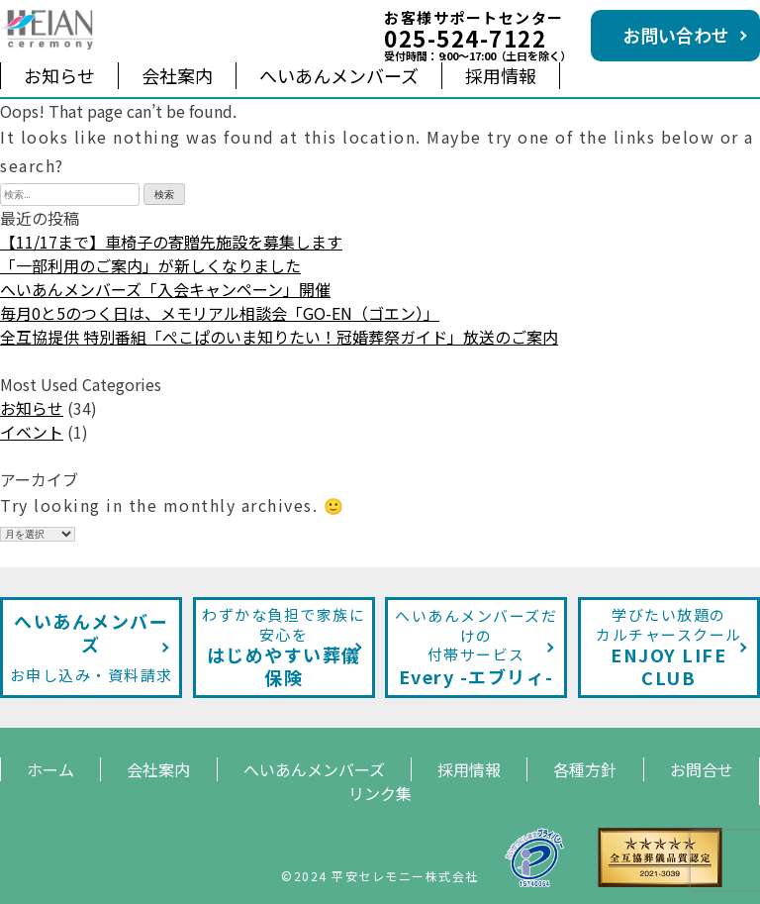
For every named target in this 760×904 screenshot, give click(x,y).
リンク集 (380, 793)
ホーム (50, 769)
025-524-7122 (465, 37)
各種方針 (585, 769)
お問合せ (701, 769)
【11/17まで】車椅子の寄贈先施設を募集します (171, 241)
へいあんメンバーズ (339, 75)
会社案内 (177, 75)
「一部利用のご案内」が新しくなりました (150, 265)
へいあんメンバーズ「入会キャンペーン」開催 (165, 289)
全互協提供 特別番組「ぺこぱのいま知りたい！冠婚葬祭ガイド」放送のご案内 (279, 337)
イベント (31, 432)
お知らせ (59, 75)
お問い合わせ (675, 35)
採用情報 (500, 75)
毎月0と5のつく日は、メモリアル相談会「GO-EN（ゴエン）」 (219, 313)
